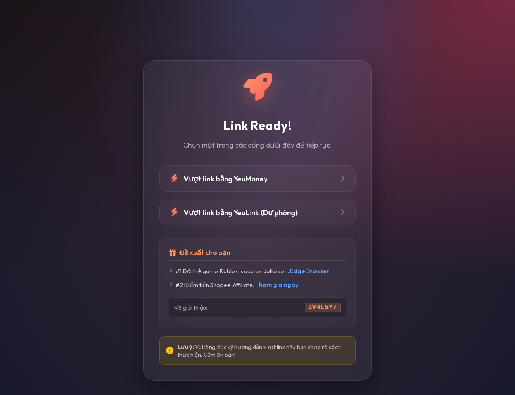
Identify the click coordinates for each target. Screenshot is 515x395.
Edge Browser (309, 271)
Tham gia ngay (276, 285)
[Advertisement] (257, 30)
